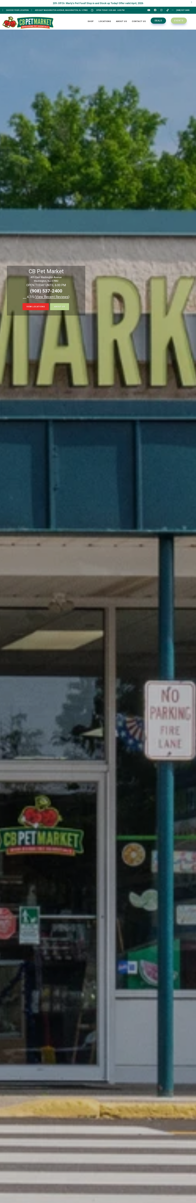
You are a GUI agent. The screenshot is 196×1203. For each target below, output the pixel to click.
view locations (35, 306)
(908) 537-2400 (46, 291)
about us (59, 306)
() (52, 297)
